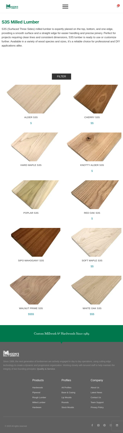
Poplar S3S (31, 212)
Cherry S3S (92, 117)
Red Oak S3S (92, 212)
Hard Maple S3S (31, 165)
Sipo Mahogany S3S (31, 260)
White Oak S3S (92, 308)
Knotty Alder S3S (92, 165)
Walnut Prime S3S (31, 308)
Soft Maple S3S (92, 260)
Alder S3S (31, 117)
